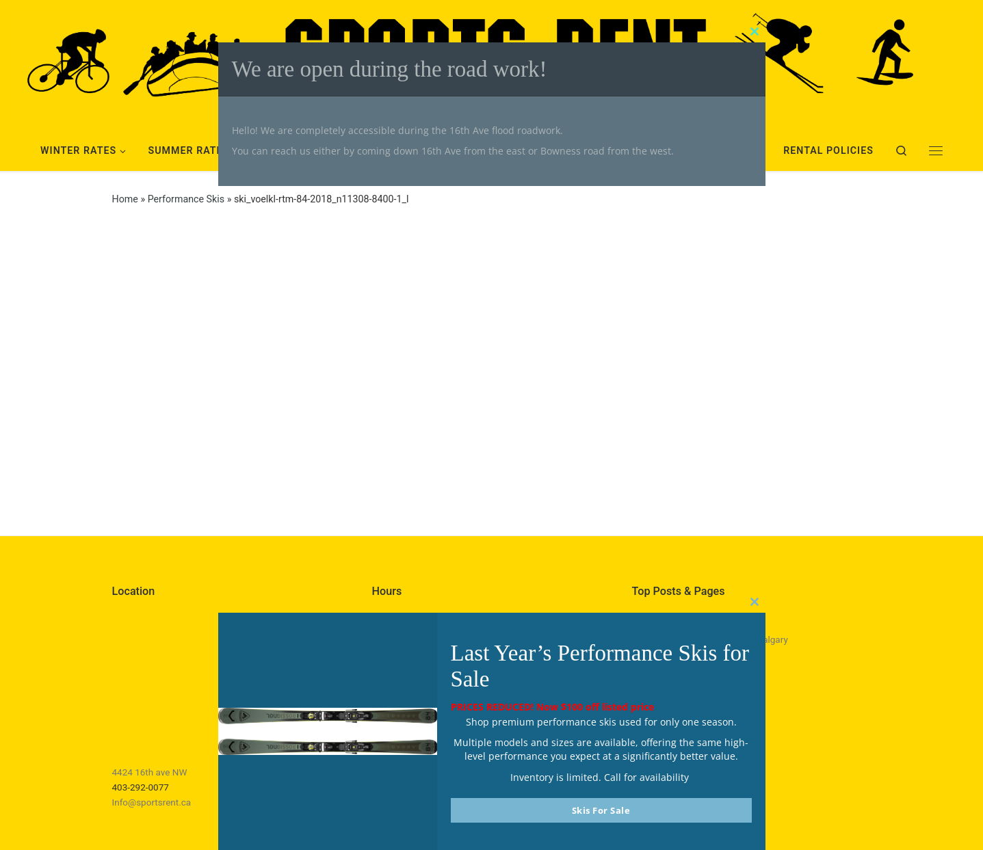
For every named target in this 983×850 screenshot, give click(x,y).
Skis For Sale (601, 810)
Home (125, 199)
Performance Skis (186, 199)
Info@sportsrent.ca (152, 802)
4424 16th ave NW (149, 772)
